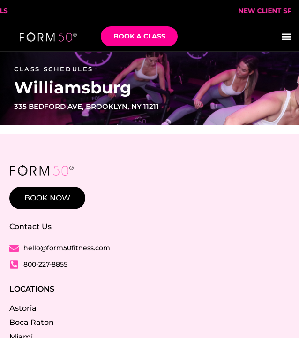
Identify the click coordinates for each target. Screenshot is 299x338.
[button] (286, 36)
